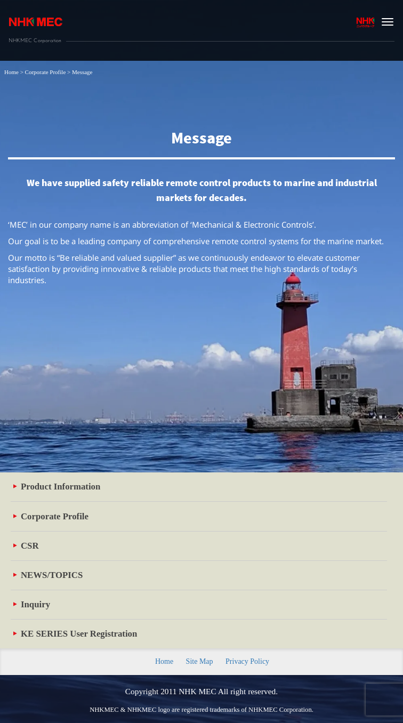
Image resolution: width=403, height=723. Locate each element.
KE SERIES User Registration (75, 634)
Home (164, 661)
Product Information (56, 486)
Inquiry (31, 604)
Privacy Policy (247, 661)
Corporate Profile (50, 516)
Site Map (199, 661)
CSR (26, 546)
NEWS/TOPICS (48, 575)
